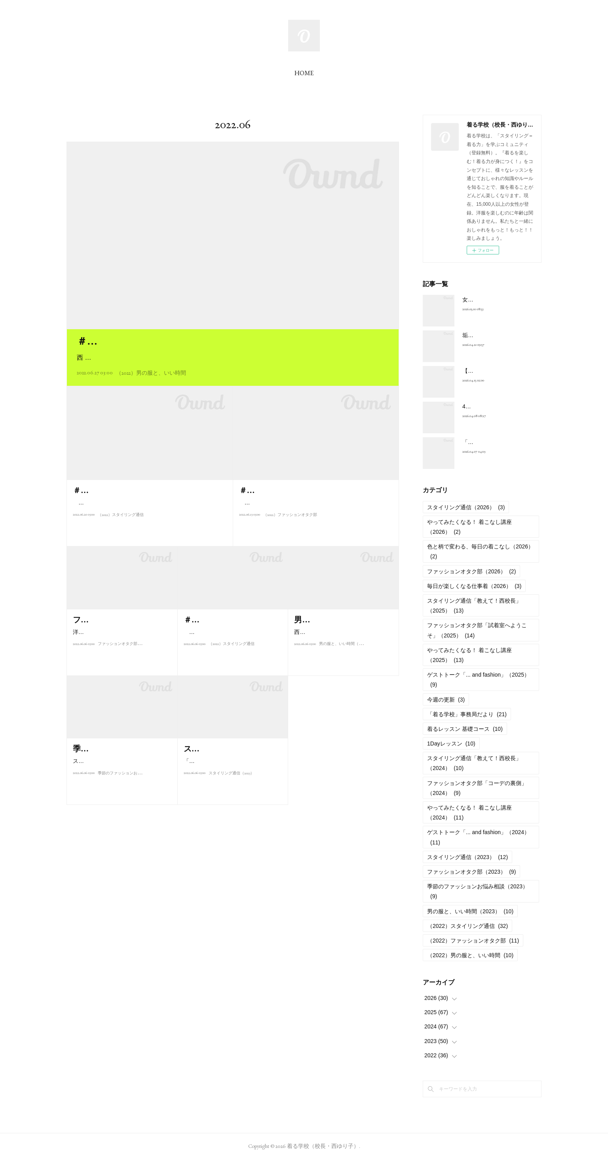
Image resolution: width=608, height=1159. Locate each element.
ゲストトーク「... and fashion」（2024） (478, 837)
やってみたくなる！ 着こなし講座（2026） (469, 527)
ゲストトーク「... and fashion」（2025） (478, 679)
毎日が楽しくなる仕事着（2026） (474, 586)
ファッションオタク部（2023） (124, 666)
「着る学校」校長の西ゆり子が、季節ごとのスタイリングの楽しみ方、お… (231, 778)
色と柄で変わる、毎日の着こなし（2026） (480, 551)
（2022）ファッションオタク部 (290, 524)
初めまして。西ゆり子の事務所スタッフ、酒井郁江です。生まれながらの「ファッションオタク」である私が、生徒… (314, 507)
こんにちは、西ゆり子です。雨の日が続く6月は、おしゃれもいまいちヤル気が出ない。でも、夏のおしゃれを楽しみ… (149, 520)
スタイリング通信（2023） (231, 795)
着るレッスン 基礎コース (465, 729)
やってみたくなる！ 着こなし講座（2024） (469, 812)
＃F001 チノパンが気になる (286, 490)
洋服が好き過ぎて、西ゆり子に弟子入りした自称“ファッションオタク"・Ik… (121, 649)
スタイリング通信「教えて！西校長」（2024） (474, 763)
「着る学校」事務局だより (467, 714)
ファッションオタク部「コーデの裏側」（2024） (477, 788)
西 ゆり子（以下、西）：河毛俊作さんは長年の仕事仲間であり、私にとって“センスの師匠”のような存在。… (232, 357)
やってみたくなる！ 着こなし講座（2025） (469, 655)
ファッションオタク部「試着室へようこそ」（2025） (477, 630)
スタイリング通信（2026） (466, 507)
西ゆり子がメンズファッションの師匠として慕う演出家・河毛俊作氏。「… (341, 649)
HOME (304, 73)
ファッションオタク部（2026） (471, 571)
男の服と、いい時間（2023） (344, 666)
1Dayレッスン (451, 743)
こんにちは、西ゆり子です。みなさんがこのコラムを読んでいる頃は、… (231, 649)
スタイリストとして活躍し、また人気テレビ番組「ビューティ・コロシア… (120, 778)
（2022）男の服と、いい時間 (151, 372)
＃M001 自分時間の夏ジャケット (152, 341)
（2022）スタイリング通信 (121, 537)
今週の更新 (446, 699)
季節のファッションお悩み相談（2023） (132, 795)
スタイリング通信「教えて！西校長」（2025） (474, 606)
